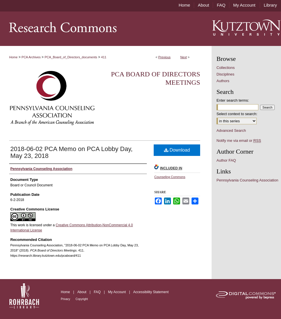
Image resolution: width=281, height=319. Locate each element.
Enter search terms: (232, 100)
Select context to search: (236, 114)
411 (103, 57)
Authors (222, 81)
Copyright (82, 299)
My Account (117, 292)
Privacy (66, 299)
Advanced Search (231, 130)
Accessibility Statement (151, 292)
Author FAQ (226, 160)
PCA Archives (31, 57)
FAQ (98, 292)
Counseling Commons (169, 177)
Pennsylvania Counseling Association (247, 180)
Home (13, 57)
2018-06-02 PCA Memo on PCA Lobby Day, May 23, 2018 (71, 152)
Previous (164, 57)
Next (183, 57)
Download (177, 150)
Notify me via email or (238, 140)
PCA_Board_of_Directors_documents (70, 57)
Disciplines (225, 74)
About (82, 292)
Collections (225, 67)
